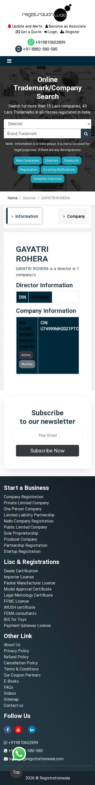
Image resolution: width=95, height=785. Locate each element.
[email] (47, 435)
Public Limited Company (25, 527)
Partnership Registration (25, 545)
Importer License (19, 576)
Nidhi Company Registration (28, 521)
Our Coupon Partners (22, 675)
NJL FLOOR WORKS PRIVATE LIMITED (27, 335)
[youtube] (18, 729)
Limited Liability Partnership (29, 514)
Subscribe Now (47, 450)
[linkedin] (32, 729)
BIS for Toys (15, 619)
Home (12, 198)
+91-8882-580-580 (36, 49)
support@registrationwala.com (36, 758)
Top (16, 772)
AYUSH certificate (19, 607)
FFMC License (16, 601)
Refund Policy (16, 656)
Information (26, 216)
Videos (10, 693)
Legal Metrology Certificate (28, 595)
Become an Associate (65, 26)
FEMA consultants (20, 613)
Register (70, 31)
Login (50, 31)
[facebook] (7, 729)
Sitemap (11, 699)
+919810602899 (46, 42)
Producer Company (20, 539)
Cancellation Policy (21, 662)
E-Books (11, 681)
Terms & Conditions (21, 668)
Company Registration (23, 496)
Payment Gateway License (27, 625)
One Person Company (23, 508)
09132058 (40, 297)
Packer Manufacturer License (29, 582)
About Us (12, 644)
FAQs (8, 687)
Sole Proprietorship (21, 533)
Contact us (13, 705)
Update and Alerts (24, 26)
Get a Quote (28, 31)
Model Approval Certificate (27, 589)
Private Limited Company (26, 502)
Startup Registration (22, 551)
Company (75, 216)
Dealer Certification (21, 570)
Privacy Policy (16, 650)
